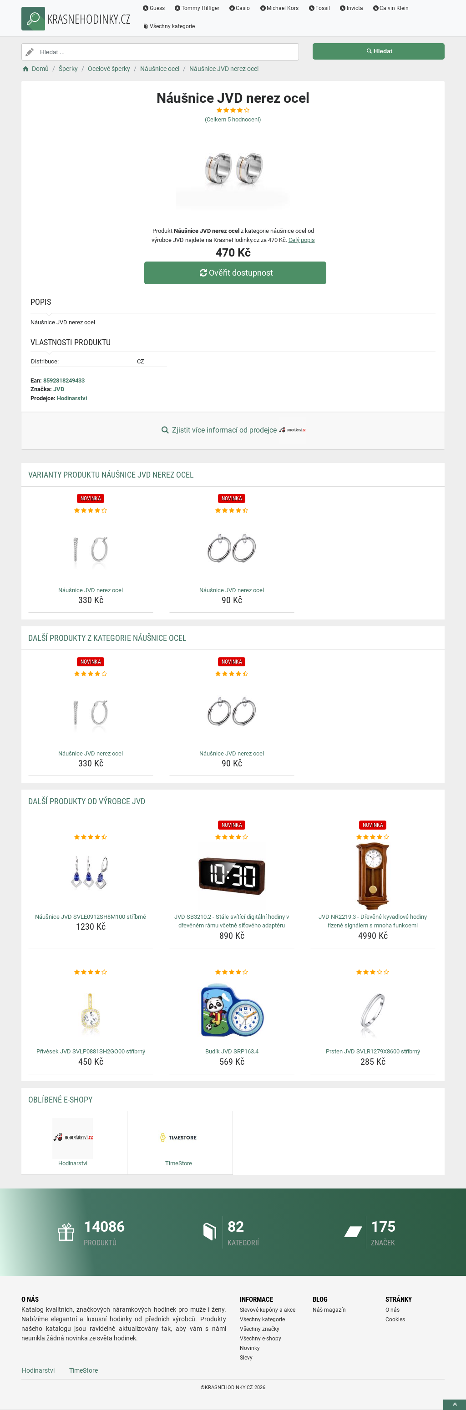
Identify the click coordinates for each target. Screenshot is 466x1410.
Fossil (319, 8)
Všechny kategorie (168, 26)
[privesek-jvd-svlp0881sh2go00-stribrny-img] (91, 1011)
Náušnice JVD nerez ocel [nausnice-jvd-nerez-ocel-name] (90, 590)
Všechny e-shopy (260, 1338)
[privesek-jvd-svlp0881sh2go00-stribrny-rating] (91, 972)
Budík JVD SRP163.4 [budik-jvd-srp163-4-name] (231, 1051)
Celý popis (302, 240)
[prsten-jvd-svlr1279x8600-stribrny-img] (373, 1011)
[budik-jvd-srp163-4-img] (232, 1011)
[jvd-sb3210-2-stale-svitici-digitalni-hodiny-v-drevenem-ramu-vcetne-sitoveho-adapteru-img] (232, 876)
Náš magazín (329, 1310)
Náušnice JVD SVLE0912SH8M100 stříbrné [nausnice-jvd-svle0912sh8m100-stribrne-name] (90, 916)
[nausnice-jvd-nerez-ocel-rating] (91, 510)
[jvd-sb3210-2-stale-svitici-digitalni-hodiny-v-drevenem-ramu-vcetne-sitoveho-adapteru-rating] (232, 837)
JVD (58, 389)
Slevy (246, 1358)
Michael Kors (279, 8)
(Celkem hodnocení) (233, 119)
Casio (239, 8)
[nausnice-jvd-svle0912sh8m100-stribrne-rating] (91, 837)
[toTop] (454, 1405)
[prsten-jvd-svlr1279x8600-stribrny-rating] (373, 972)
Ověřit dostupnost (235, 273)
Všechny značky (259, 1329)
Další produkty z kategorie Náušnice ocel (107, 638)
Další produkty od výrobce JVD (86, 801)
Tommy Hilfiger (196, 8)
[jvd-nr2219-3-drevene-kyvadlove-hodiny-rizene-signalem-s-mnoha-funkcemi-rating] (373, 837)
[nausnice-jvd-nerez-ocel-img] (91, 549)
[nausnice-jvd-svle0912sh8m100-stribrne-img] (91, 876)
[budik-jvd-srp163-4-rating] (232, 972)
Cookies (395, 1319)
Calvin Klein (390, 8)
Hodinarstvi (72, 398)
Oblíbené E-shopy (60, 1099)
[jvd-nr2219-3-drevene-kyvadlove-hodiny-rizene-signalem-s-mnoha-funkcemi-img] (373, 876)
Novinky (250, 1348)
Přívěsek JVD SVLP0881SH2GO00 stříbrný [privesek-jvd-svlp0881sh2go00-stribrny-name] (90, 1051)
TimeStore (83, 1370)
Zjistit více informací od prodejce (233, 430)
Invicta (351, 8)
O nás (392, 1310)
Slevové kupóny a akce (267, 1310)
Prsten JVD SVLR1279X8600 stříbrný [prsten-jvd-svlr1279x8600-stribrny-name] (373, 1051)
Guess (153, 8)
